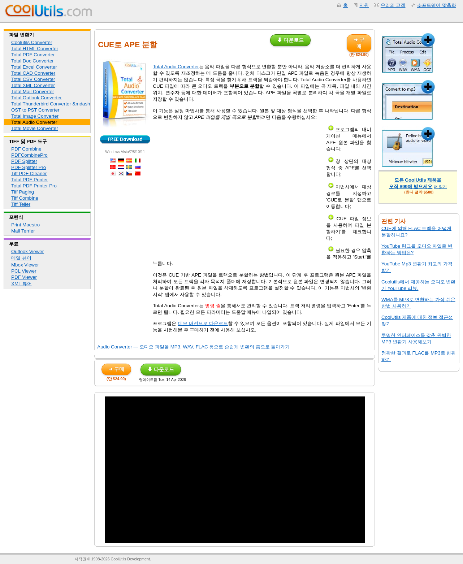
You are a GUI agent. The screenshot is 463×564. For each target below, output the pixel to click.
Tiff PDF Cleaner (29, 173)
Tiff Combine (24, 198)
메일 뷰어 (21, 258)
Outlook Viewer (27, 251)
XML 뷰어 (21, 283)
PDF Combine (26, 149)
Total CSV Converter (33, 79)
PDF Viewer (24, 277)
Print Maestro (25, 224)
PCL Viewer (23, 271)
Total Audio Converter (34, 122)
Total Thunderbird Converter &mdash (50, 104)
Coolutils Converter (31, 42)
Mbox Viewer (25, 265)
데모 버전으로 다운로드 (203, 323)
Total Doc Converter (32, 61)
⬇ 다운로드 (290, 40)
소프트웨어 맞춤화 (436, 5)
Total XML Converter (33, 85)
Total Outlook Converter (36, 97)
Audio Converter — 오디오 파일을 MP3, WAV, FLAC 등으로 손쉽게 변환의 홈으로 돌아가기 (193, 347)
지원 (364, 5)
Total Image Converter (35, 116)
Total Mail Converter (32, 91)
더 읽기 (440, 187)
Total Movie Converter (34, 128)
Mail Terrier (23, 231)
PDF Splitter (24, 161)
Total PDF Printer (29, 179)
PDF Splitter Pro (28, 167)
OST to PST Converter (35, 110)
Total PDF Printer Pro (34, 185)
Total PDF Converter (33, 54)
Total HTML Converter (34, 48)
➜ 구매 (359, 43)
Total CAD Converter (33, 73)
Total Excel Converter (34, 67)
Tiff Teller (20, 204)
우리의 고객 (393, 5)
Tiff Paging (22, 192)
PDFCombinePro (29, 155)
